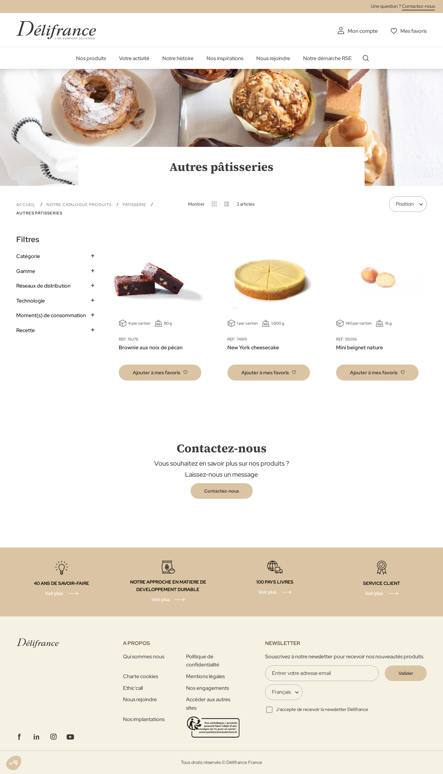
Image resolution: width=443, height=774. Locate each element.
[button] (160, 373)
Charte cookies (140, 676)
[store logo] (56, 30)
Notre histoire (178, 58)
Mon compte (363, 31)
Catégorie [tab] (28, 256)
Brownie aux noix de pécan (150, 347)
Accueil (26, 204)
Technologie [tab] (30, 300)
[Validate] (406, 673)
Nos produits (91, 58)
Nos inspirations (225, 58)
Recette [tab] (25, 330)
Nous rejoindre (273, 58)
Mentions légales (205, 676)
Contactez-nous (418, 6)
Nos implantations (144, 719)
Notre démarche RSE (327, 58)
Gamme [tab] (25, 271)
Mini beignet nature (359, 347)
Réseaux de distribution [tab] (43, 285)
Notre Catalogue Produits (80, 204)
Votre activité (134, 58)
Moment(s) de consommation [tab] (51, 315)
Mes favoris (413, 31)
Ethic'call (133, 688)
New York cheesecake (253, 347)
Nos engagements (207, 688)
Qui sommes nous (143, 656)
